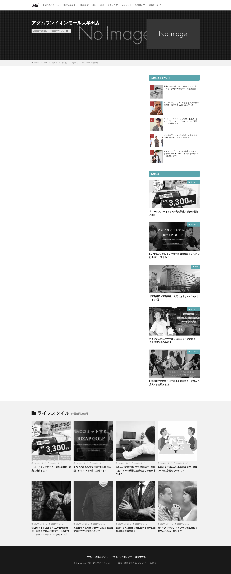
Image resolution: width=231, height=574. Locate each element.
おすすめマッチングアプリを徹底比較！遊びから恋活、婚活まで (177, 529)
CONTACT (140, 5)
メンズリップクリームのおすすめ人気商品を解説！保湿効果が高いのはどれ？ (181, 103)
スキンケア (112, 5)
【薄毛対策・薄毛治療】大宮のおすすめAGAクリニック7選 (173, 298)
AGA (102, 5)
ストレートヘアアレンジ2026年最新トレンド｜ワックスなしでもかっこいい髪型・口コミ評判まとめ (181, 121)
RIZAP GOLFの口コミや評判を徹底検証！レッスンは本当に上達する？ (174, 255)
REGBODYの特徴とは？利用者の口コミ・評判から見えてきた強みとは (174, 383)
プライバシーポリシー (121, 556)
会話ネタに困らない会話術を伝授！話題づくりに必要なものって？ (177, 469)
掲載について (155, 5)
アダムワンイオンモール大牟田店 (84, 63)
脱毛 (94, 5)
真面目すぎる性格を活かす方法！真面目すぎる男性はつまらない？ (93, 529)
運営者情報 (140, 556)
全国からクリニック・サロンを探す (58, 5)
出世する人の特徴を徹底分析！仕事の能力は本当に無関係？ (135, 529)
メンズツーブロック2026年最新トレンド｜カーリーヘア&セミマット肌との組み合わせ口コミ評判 (181, 153)
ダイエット (126, 5)
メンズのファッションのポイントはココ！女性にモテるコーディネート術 (181, 136)
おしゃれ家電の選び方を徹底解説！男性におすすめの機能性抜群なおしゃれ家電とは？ (135, 470)
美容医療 (84, 5)
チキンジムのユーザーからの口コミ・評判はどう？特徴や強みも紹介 (172, 340)
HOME (37, 63)
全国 (45, 63)
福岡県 (54, 63)
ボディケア (194, 224)
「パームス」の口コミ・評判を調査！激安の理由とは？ (173, 213)
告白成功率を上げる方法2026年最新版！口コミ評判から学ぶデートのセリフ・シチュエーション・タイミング (50, 531)
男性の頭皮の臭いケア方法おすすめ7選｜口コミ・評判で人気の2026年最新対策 (181, 87)
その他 (64, 63)
